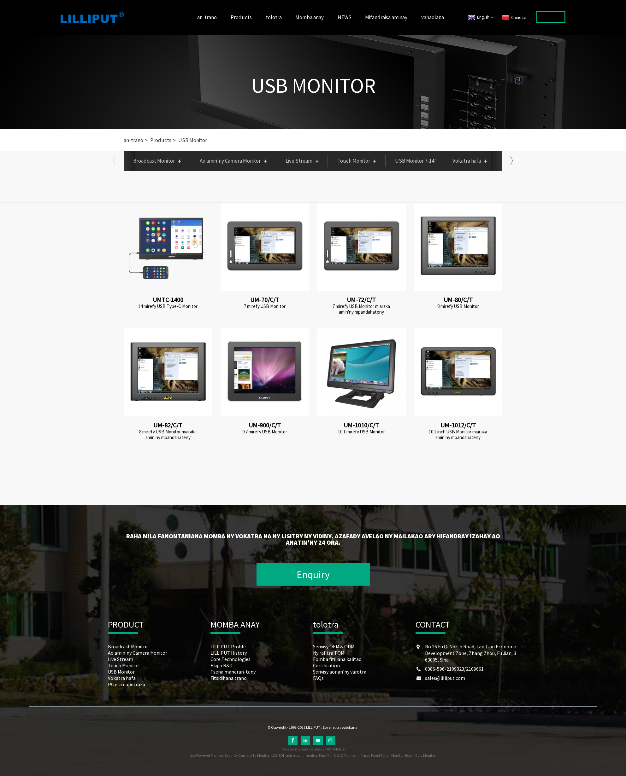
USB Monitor (313, 85)
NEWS (344, 17)
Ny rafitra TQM (328, 653)
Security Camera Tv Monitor (247, 755)
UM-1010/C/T (361, 425)
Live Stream (304, 160)
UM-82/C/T (167, 425)
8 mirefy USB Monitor (458, 306)
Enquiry (313, 574)
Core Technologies (230, 659)
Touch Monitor (358, 160)
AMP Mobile (336, 749)
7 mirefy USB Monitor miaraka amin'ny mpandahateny (361, 309)
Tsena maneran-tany (233, 672)
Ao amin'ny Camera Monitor (235, 160)
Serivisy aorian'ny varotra (339, 672)
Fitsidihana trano (228, 678)
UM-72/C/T (361, 300)
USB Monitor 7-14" (416, 160)
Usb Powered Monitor (206, 755)
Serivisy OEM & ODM (333, 646)
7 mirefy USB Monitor (265, 306)
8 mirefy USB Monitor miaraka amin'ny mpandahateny (168, 434)
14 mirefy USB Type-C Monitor (168, 306)
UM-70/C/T (264, 300)
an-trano (207, 17)
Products (241, 17)
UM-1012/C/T (458, 425)
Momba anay (309, 17)
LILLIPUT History (228, 653)
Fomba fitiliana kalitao (337, 659)
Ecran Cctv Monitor (420, 755)
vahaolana (432, 17)
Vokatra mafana (295, 749)
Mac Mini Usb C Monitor (337, 755)
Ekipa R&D (221, 665)
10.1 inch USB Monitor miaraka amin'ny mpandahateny (458, 434)
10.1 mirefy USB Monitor (361, 432)
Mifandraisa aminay (386, 17)
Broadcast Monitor (158, 160)
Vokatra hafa (471, 160)
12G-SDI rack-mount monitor (294, 755)
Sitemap (317, 749)
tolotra (274, 17)
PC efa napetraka (525, 160)
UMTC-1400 (168, 300)
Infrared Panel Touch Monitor (380, 755)
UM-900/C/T (265, 425)
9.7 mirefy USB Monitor (264, 432)
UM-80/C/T (458, 300)
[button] (114, 160)
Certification (326, 665)
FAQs (318, 678)
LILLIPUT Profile (228, 646)
